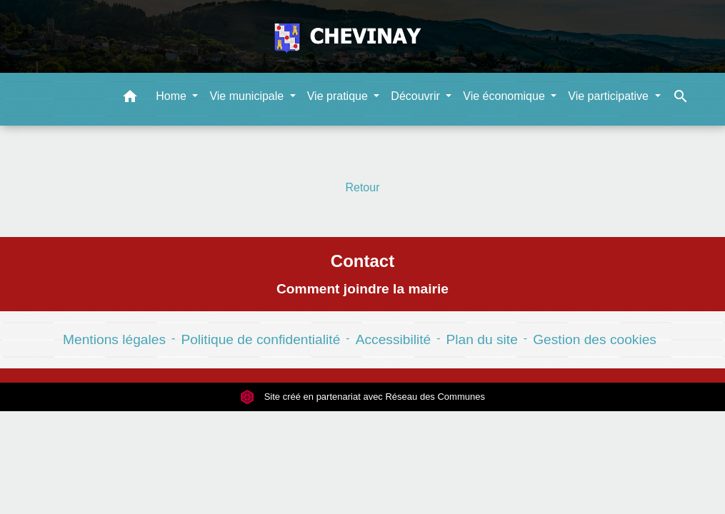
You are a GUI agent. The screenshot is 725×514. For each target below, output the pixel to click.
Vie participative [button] (609, 96)
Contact (362, 261)
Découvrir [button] (417, 96)
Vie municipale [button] (247, 96)
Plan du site (482, 339)
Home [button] (172, 96)
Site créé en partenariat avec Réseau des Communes (362, 396)
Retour (362, 187)
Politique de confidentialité (260, 339)
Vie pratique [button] (339, 96)
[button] (130, 99)
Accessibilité (393, 339)
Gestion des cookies (594, 339)
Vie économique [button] (505, 96)
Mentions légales (114, 339)
